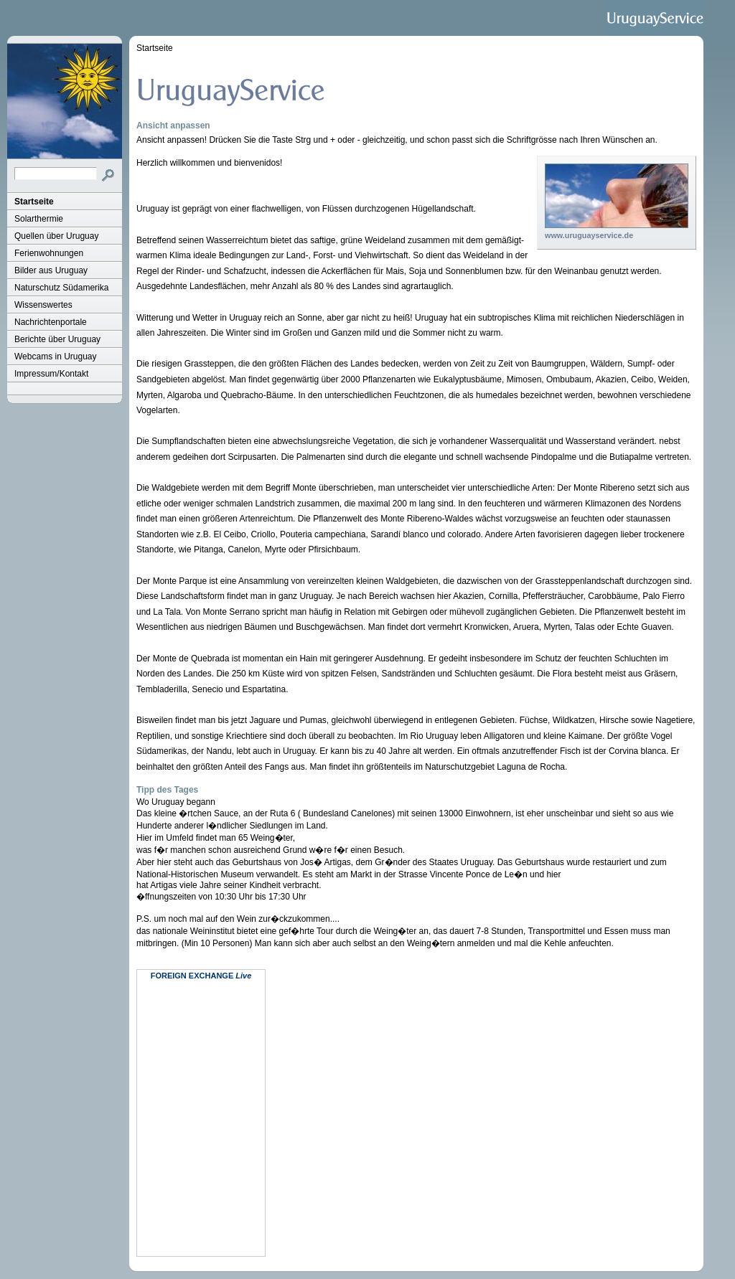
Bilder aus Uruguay (51, 270)
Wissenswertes (43, 305)
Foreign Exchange (192, 975)
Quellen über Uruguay (56, 236)
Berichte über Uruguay (57, 339)
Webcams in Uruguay (55, 356)
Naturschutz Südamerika (61, 288)
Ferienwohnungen (48, 253)
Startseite (34, 202)
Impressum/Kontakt (51, 374)
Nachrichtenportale (50, 322)
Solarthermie (38, 219)
